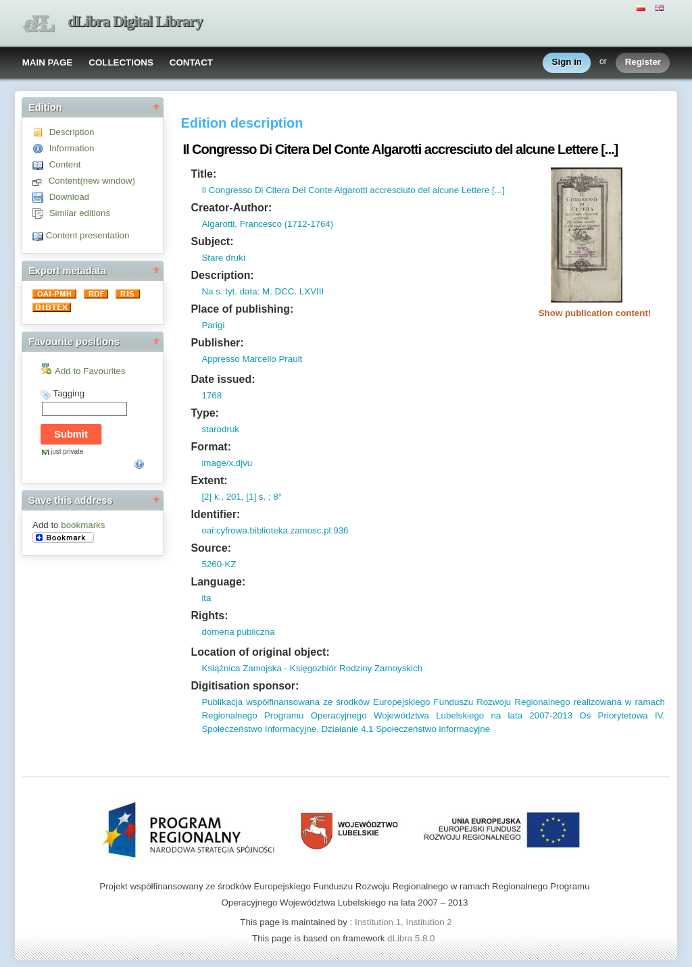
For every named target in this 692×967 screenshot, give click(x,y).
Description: (222, 275)
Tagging (68, 393)
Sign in (567, 62)
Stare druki (223, 258)
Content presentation (88, 235)
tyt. (230, 291)
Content (65, 164)
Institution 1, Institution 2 (403, 922)
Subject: (212, 241)
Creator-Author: (231, 207)
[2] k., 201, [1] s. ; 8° (241, 497)
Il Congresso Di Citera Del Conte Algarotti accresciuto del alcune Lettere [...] (352, 190)
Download (69, 197)
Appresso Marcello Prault (251, 359)
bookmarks (83, 525)
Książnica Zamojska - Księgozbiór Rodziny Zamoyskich (311, 668)
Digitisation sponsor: (245, 685)
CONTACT (191, 62)
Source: (211, 548)
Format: (211, 446)
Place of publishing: (242, 309)
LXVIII (310, 291)
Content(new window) (92, 181)
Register (643, 62)
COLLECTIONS (121, 62)
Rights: (209, 615)
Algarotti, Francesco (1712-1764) (267, 224)
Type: (204, 413)
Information (72, 148)
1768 (211, 395)
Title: (203, 174)
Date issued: (223, 379)
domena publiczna (237, 632)
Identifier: (215, 514)
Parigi (212, 325)
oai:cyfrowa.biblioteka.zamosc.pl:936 (274, 530)
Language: (218, 581)
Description (72, 132)
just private (67, 451)
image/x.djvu (226, 463)
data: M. (254, 291)
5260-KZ (218, 564)
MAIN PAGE (47, 62)
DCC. (284, 291)
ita (206, 598)
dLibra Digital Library (135, 21)
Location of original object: (260, 652)
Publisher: (217, 342)
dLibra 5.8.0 (412, 938)
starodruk (220, 429)
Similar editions (79, 213)
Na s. (211, 291)
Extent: (209, 480)
